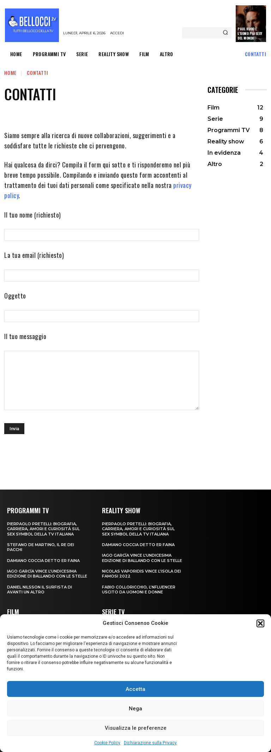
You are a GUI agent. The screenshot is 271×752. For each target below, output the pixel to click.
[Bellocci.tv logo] (33, 25)
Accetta (135, 689)
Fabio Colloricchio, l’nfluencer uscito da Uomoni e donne (138, 589)
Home (10, 72)
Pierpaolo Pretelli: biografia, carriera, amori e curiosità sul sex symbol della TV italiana (43, 529)
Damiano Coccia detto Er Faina (43, 560)
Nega (135, 708)
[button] (260, 623)
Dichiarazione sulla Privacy (150, 742)
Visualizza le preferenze (136, 728)
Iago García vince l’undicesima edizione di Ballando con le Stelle (47, 574)
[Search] (225, 33)
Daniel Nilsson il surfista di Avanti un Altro (39, 589)
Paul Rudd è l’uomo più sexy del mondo (249, 33)
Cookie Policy (107, 742)
